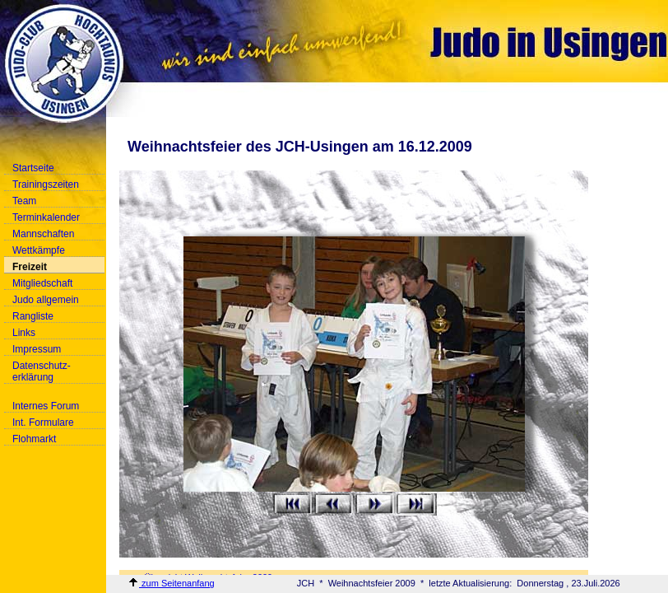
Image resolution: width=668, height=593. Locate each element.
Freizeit (29, 267)
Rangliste (32, 316)
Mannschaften (43, 234)
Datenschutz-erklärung (41, 371)
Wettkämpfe (38, 250)
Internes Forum (45, 406)
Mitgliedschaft (42, 283)
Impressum (36, 349)
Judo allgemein (45, 300)
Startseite (33, 168)
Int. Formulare (43, 422)
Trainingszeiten (45, 184)
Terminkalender (46, 217)
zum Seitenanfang (171, 583)
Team (24, 201)
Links (23, 333)
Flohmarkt (34, 439)
